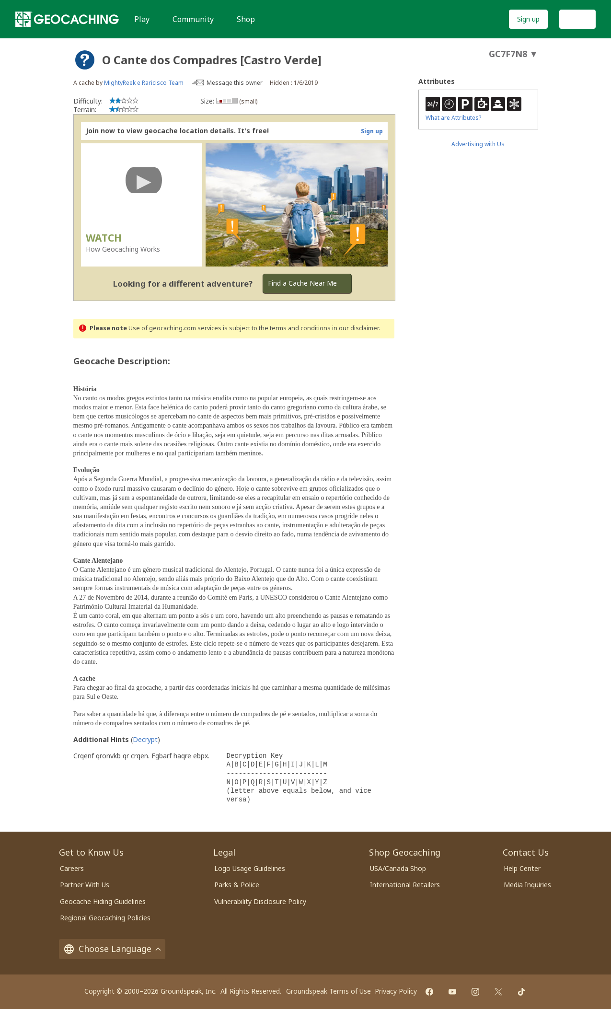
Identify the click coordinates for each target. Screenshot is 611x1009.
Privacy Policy (396, 991)
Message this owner (235, 83)
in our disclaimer (355, 328)
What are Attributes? (453, 118)
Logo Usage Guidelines (249, 868)
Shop (246, 19)
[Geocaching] (67, 19)
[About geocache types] (84, 59)
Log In (577, 18)
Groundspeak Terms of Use (328, 991)
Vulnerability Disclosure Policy (260, 901)
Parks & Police (236, 884)
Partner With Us (84, 884)
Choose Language (112, 948)
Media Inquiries (527, 884)
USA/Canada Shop (398, 868)
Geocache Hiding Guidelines (103, 901)
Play (142, 19)
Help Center (522, 868)
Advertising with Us (478, 144)
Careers (72, 868)
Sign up (528, 18)
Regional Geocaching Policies (105, 917)
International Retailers (405, 884)
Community (193, 19)
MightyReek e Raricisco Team (144, 83)
